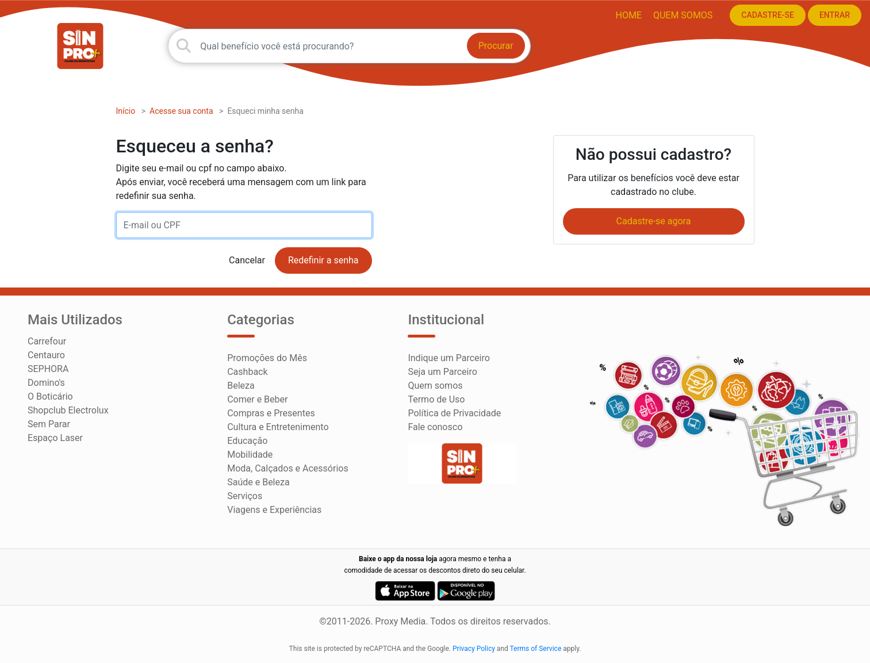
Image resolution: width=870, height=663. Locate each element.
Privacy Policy (474, 649)
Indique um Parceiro (448, 357)
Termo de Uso (436, 399)
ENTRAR (834, 15)
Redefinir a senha (323, 260)
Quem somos (682, 15)
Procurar (495, 45)
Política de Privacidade (454, 413)
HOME (628, 15)
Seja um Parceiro (442, 371)
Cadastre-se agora (653, 221)
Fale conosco (435, 426)
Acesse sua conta (181, 111)
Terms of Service (536, 649)
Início (126, 111)
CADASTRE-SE (767, 15)
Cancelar (247, 260)
